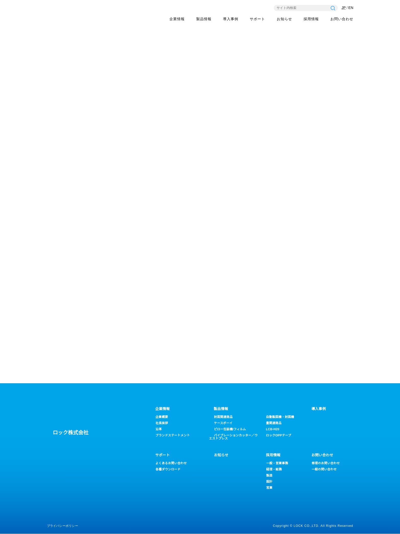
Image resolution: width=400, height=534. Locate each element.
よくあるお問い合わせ (171, 463)
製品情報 (203, 19)
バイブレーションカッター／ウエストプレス (233, 437)
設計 (269, 482)
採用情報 (311, 19)
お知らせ (284, 19)
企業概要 (162, 417)
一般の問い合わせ (324, 469)
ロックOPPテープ (278, 435)
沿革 (159, 429)
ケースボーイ (223, 423)
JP (343, 7)
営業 (269, 488)
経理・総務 (274, 469)
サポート (162, 455)
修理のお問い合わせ (326, 463)
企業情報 (177, 19)
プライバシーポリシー (62, 526)
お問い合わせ (341, 19)
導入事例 (230, 19)
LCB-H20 (272, 429)
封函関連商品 (223, 417)
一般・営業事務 (277, 463)
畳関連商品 (274, 423)
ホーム (288, 97)
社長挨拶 (162, 423)
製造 (269, 475)
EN (350, 7)
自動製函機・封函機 (280, 417)
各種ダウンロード (168, 469)
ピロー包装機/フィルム (230, 429)
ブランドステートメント (173, 435)
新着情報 (310, 97)
